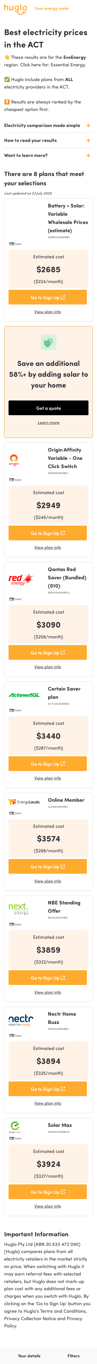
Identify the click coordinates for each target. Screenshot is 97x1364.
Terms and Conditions (63, 1310)
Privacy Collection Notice (30, 1318)
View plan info (47, 311)
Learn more (48, 422)
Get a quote (48, 408)
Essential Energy (68, 64)
